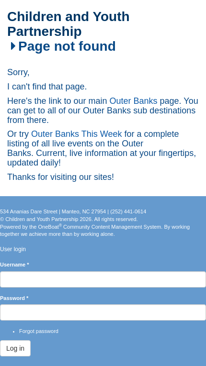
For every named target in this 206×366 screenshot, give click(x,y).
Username (14, 264)
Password (14, 298)
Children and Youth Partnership (68, 24)
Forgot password (38, 331)
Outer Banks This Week (76, 134)
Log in (15, 348)
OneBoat (50, 227)
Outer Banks (134, 101)
